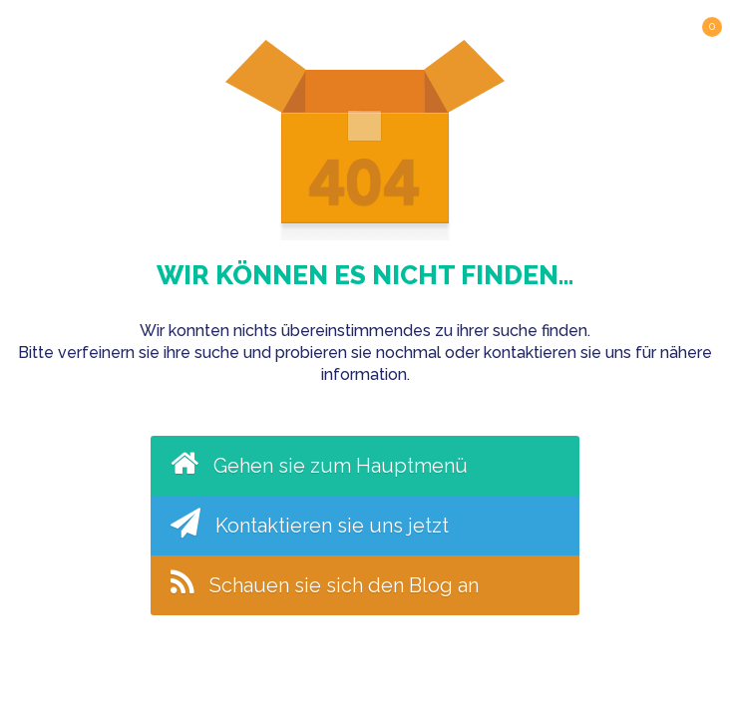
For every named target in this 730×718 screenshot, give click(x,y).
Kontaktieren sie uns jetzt (310, 523)
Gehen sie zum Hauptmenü (319, 463)
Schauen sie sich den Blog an (325, 582)
